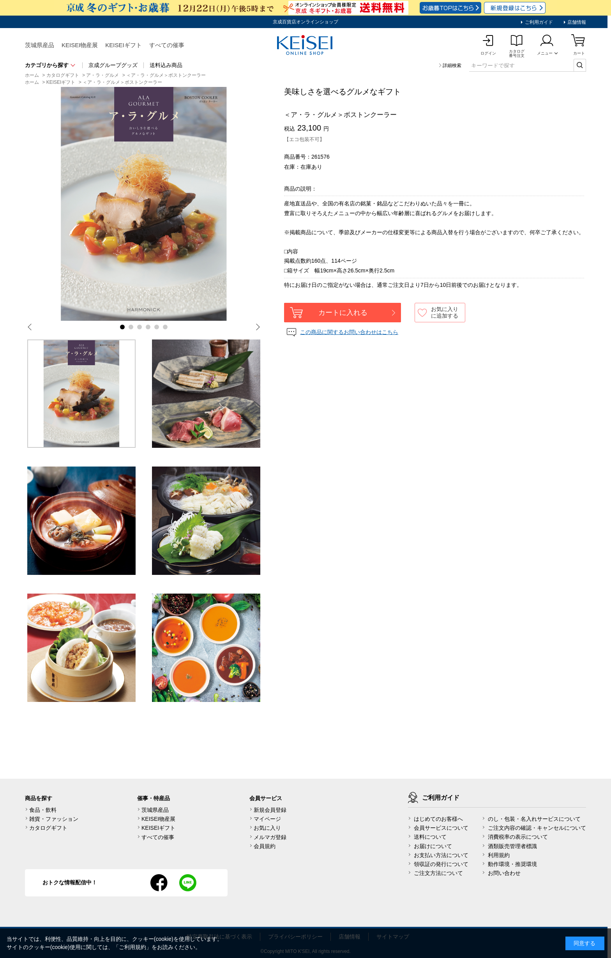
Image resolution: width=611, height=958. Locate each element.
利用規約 (499, 855)
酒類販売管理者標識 (512, 846)
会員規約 (264, 846)
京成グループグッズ (113, 65)
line (187, 882)
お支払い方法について (441, 855)
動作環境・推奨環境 (512, 864)
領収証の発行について (441, 864)
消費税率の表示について (518, 837)
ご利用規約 (132, 947)
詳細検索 (452, 65)
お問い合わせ (504, 873)
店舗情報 (576, 22)
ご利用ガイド (538, 22)
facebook (159, 882)
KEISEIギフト (123, 45)
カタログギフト (48, 828)
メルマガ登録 (270, 837)
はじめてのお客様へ (438, 819)
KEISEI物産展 (80, 45)
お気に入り (267, 828)
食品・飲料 (43, 810)
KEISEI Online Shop (305, 46)
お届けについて (433, 846)
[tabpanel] (144, 204)
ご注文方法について (438, 873)
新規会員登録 (270, 810)
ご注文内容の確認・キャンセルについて (537, 828)
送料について (430, 837)
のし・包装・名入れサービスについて (534, 819)
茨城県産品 (39, 45)
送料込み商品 (166, 65)
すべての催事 (166, 45)
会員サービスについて (441, 828)
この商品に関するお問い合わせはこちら (349, 332)
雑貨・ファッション (53, 819)
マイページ (267, 819)
